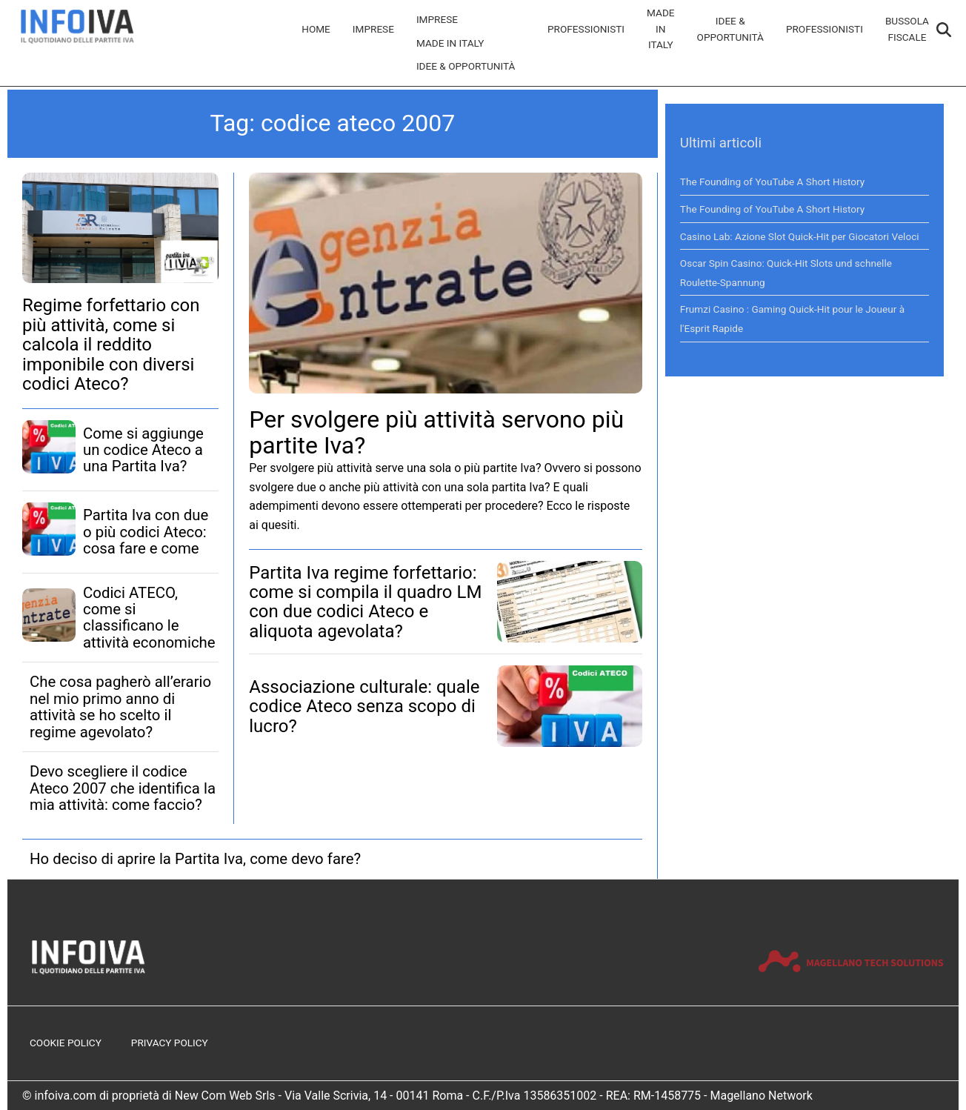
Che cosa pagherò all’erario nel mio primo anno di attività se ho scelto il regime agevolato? (120, 706)
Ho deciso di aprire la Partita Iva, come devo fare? (195, 859)
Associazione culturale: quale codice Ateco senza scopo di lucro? (364, 707)
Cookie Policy (65, 1042)
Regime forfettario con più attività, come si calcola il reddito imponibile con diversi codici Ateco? (111, 344)
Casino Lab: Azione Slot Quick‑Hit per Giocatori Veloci (799, 236)
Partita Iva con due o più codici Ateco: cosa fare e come (145, 531)
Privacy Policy (169, 1042)
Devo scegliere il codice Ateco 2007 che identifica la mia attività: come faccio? (123, 788)
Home (316, 29)
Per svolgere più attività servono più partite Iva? (436, 432)
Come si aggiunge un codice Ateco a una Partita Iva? (143, 450)
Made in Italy (450, 43)
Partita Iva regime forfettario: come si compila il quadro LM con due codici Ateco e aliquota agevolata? (365, 602)
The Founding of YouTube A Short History (772, 181)
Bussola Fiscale (907, 29)
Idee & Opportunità (466, 66)
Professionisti (585, 29)
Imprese (373, 29)
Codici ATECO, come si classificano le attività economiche (149, 617)
